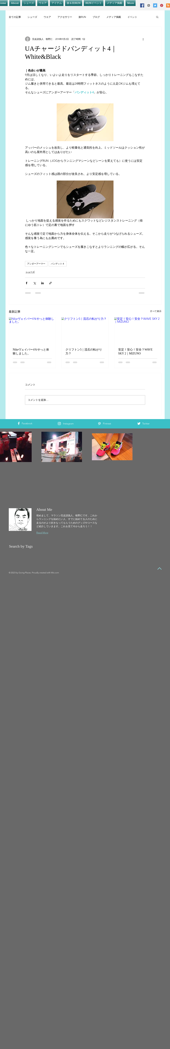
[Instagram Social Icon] (149, 5)
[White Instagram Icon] (59, 424)
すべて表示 (155, 311)
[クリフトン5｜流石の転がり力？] (85, 330)
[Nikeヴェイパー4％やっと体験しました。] (32, 330)
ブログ (96, 16)
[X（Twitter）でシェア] (34, 283)
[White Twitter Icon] (139, 424)
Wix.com (55, 572)
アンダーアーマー (36, 263)
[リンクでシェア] (50, 283)
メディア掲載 (113, 16)
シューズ (32, 16)
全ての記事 (15, 16)
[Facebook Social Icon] (142, 5)
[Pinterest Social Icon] (162, 5)
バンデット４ (57, 263)
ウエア (47, 16)
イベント (132, 16)
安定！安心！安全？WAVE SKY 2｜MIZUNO (135, 351)
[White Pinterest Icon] (99, 424)
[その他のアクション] (143, 39)
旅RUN (82, 16)
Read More (42, 532)
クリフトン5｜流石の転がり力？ (83, 351)
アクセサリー (64, 16)
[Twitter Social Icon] (155, 5)
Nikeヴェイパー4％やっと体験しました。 (31, 351)
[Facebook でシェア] (26, 283)
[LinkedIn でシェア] (42, 283)
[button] (157, 17)
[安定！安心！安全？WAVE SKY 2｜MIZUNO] (137, 330)
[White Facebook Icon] (19, 423)
